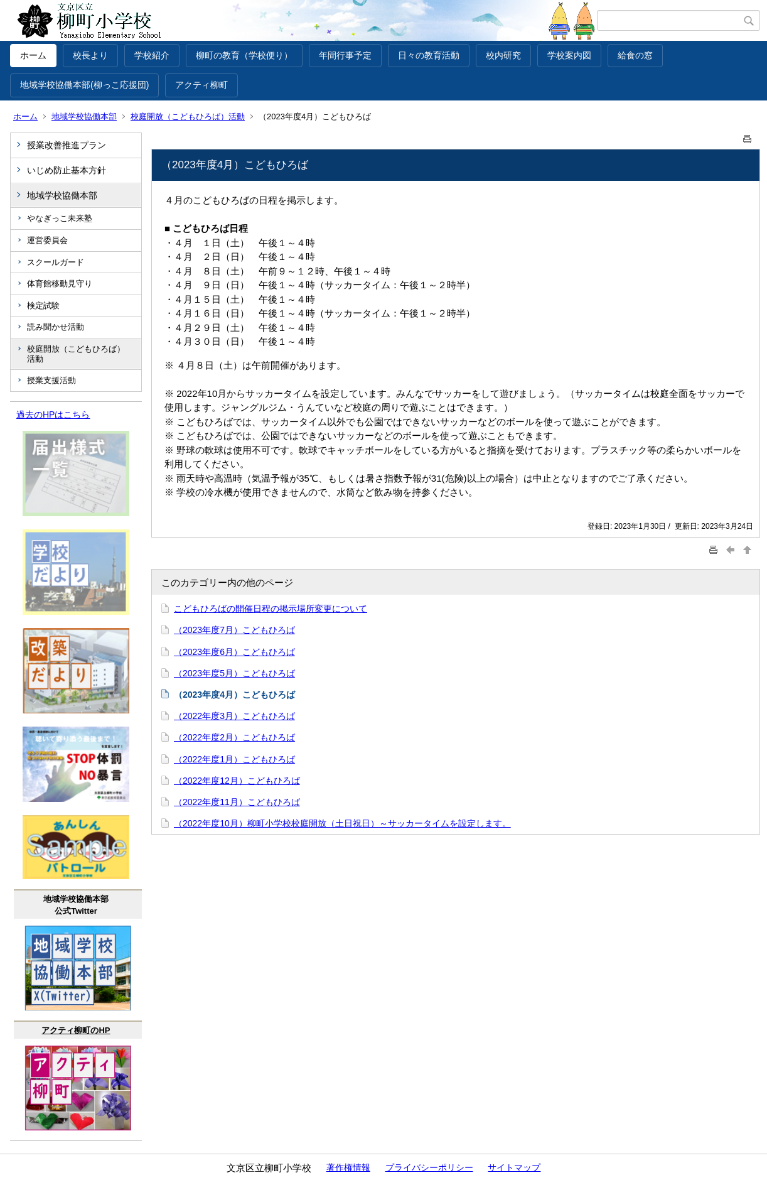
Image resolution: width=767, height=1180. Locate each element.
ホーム (33, 55)
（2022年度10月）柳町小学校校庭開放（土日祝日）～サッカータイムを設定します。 (342, 823)
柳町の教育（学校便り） (244, 55)
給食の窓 (635, 55)
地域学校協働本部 (84, 116)
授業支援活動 (51, 380)
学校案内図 (569, 55)
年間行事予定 (345, 55)
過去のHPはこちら (53, 414)
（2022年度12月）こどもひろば (237, 781)
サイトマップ (514, 1167)
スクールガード (55, 262)
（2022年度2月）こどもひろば (234, 737)
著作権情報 (348, 1167)
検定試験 (43, 305)
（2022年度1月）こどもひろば (234, 759)
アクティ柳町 (201, 85)
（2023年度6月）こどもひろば (234, 652)
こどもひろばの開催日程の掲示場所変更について (270, 609)
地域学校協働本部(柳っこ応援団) (84, 85)
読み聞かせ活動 (55, 327)
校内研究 (503, 55)
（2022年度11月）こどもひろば (237, 802)
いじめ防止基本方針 (66, 170)
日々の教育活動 (428, 55)
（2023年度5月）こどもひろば (234, 673)
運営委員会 (47, 240)
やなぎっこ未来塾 (59, 218)
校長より (90, 55)
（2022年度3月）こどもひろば (234, 716)
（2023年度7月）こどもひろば (234, 630)
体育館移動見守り (59, 283)
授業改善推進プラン (66, 145)
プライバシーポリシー (429, 1167)
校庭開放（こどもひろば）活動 (188, 116)
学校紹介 (151, 55)
